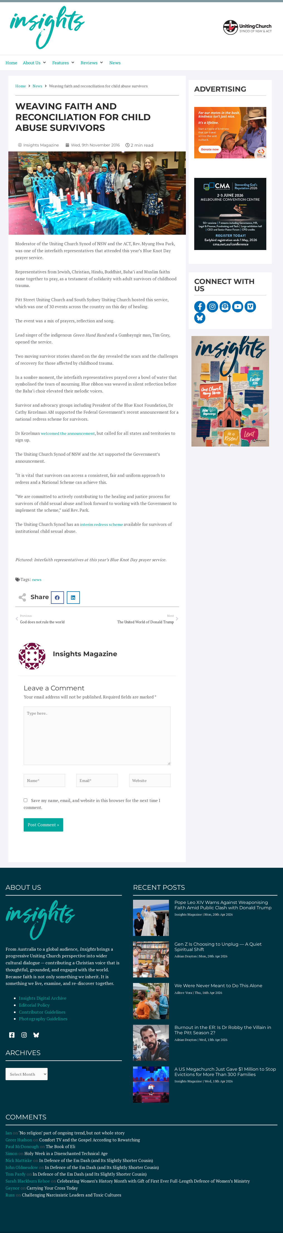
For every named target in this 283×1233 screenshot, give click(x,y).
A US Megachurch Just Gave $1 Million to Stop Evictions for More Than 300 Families (225, 1077)
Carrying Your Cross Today (52, 1193)
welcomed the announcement (69, 433)
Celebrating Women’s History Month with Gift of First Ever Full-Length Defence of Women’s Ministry (153, 1186)
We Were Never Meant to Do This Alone (218, 991)
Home (20, 86)
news (37, 579)
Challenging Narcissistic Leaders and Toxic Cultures (71, 1200)
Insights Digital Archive (42, 1003)
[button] (35, 63)
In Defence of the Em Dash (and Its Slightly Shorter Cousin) (96, 1165)
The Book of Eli (60, 1151)
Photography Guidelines (43, 1024)
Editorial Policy (35, 1010)
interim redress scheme (102, 524)
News (37, 86)
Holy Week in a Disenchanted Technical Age (66, 1158)
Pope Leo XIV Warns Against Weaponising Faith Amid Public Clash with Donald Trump (223, 910)
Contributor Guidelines (42, 1017)
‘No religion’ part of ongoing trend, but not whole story (72, 1138)
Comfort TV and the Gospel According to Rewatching (89, 1145)
